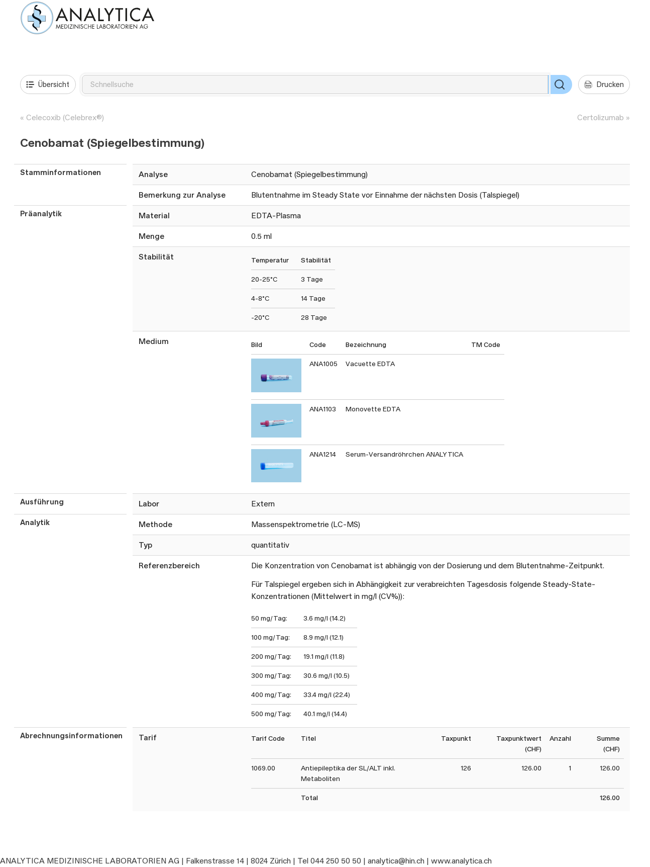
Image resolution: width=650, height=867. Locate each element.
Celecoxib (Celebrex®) (65, 117)
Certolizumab (600, 117)
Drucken (604, 84)
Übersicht (47, 84)
